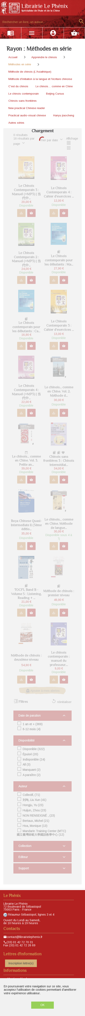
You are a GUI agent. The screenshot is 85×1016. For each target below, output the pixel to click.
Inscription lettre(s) (20, 963)
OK (42, 1005)
